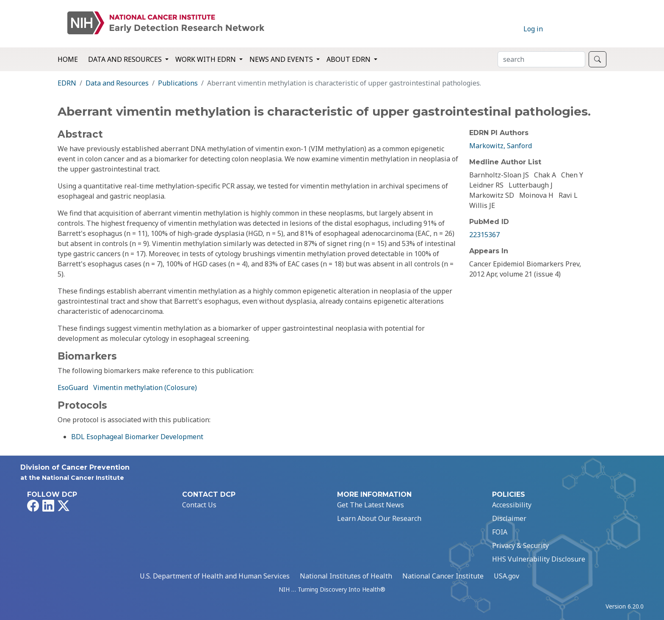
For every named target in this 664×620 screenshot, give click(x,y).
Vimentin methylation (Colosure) (145, 387)
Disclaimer (509, 518)
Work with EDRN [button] (206, 59)
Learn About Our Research (379, 518)
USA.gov (506, 576)
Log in (533, 28)
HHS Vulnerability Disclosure (538, 559)
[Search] (541, 59)
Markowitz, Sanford (500, 145)
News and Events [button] (282, 59)
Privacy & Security (520, 545)
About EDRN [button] (349, 59)
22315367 (484, 234)
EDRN (67, 83)
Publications (178, 83)
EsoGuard (73, 387)
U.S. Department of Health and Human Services (215, 576)
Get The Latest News (370, 504)
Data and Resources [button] (125, 59)
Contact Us (199, 504)
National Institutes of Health (346, 576)
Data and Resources (117, 83)
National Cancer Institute (443, 576)
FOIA (499, 532)
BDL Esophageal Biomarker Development (137, 436)
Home (68, 59)
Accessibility (511, 504)
